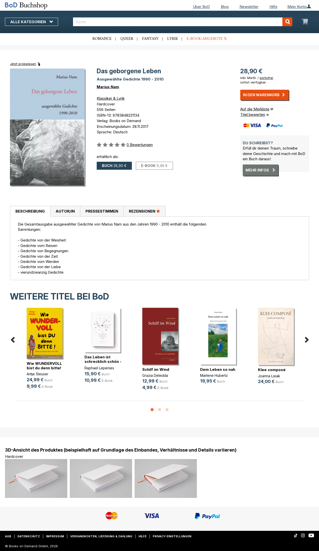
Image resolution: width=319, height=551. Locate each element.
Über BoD (201, 6)
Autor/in (65, 211)
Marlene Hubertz (214, 375)
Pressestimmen (101, 211)
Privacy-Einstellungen (172, 536)
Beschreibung (30, 211)
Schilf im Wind (155, 369)
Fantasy (150, 38)
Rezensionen (144, 211)
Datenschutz (28, 536)
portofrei (266, 78)
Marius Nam (108, 86)
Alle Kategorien (31, 21)
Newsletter (248, 6)
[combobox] (182, 21)
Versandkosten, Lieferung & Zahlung (101, 536)
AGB (8, 536)
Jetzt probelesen (23, 64)
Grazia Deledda (155, 375)
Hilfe (273, 6)
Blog (225, 6)
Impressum (55, 536)
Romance (102, 38)
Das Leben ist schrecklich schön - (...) (103, 361)
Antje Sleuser (37, 374)
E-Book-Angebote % (207, 38)
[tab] (30, 211)
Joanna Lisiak (269, 376)
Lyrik (172, 38)
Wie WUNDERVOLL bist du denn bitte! (44, 365)
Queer (126, 38)
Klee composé (272, 369)
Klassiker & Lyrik (111, 98)
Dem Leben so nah (217, 369)
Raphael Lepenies (99, 368)
